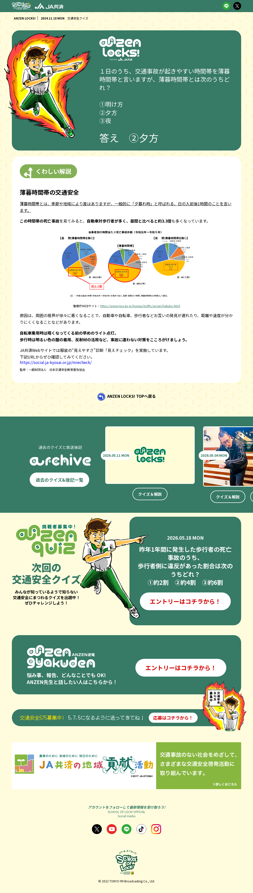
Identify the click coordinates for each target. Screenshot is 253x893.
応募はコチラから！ (173, 717)
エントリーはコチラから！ (185, 601)
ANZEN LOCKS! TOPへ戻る (131, 396)
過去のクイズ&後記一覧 (59, 479)
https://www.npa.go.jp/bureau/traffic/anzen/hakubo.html (140, 306)
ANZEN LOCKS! (25, 18)
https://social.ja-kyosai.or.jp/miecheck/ (56, 362)
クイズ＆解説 (150, 494)
